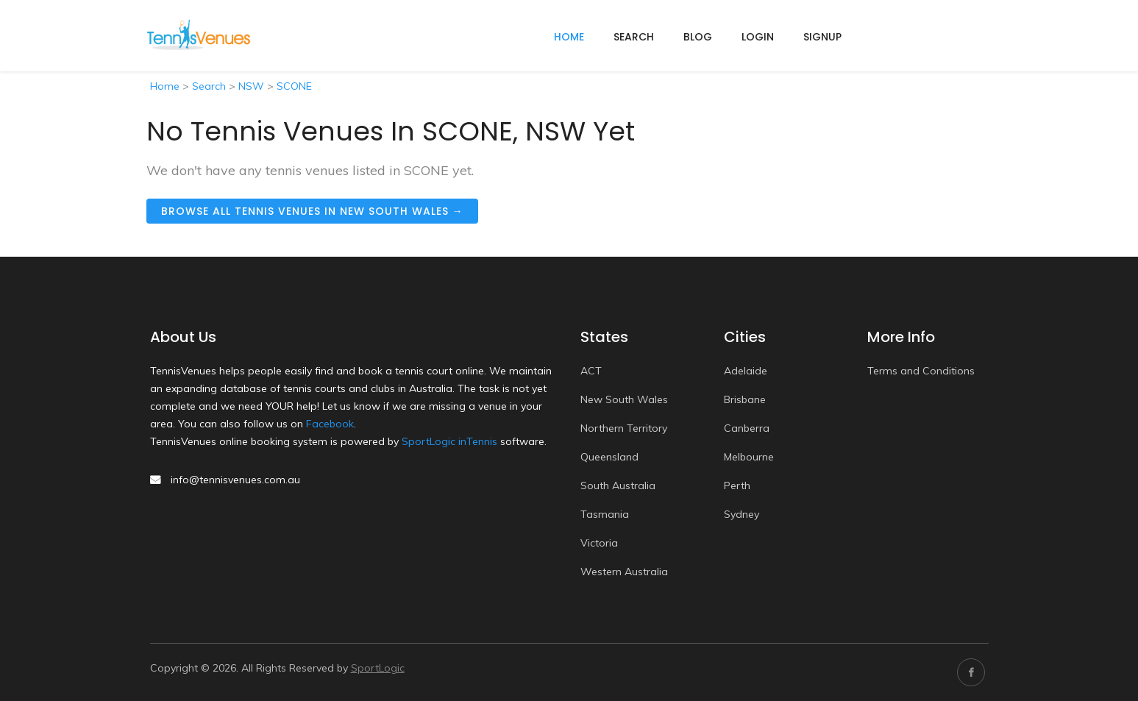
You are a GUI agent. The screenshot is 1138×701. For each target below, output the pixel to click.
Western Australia (624, 571)
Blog (697, 36)
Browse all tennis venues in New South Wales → (312, 211)
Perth (737, 485)
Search (634, 36)
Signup (822, 36)
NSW (251, 86)
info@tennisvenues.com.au (235, 479)
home (569, 36)
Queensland (609, 456)
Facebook (330, 423)
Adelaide (745, 370)
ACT (591, 370)
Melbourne (749, 456)
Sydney (741, 514)
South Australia (617, 485)
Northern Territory (623, 428)
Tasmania (604, 514)
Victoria (599, 542)
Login (758, 36)
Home (164, 86)
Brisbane (745, 399)
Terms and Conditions (921, 370)
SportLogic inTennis (449, 441)
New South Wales (624, 399)
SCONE (294, 86)
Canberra (746, 428)
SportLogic (378, 668)
